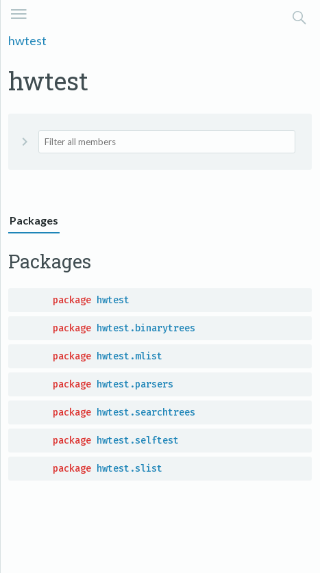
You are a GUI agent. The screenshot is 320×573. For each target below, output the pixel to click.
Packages (34, 220)
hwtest (27, 40)
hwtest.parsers (135, 384)
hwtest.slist (129, 468)
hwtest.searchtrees (146, 412)
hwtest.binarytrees (146, 328)
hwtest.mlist (129, 356)
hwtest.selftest (138, 440)
